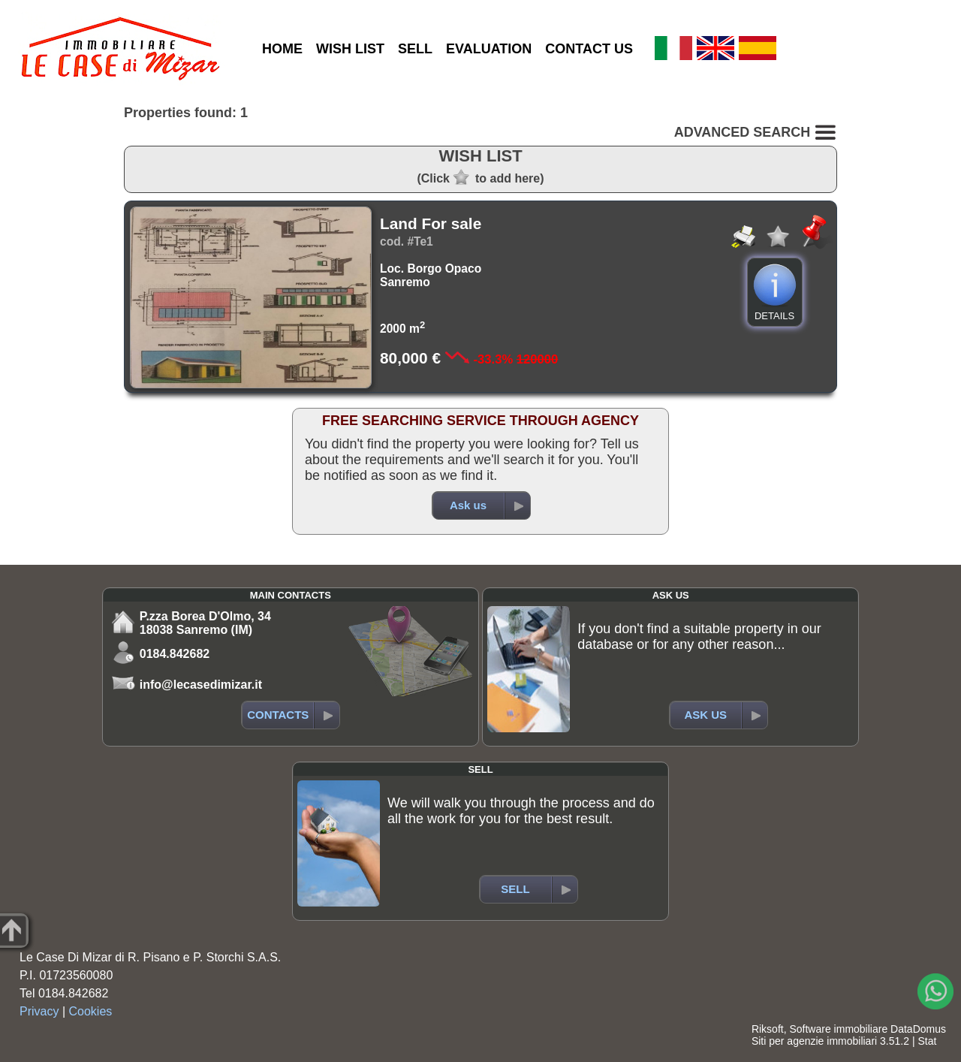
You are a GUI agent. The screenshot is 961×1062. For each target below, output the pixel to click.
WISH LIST (350, 48)
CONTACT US (589, 48)
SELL (415, 48)
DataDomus (918, 1029)
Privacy (39, 1011)
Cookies (91, 1011)
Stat (926, 1041)
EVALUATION (489, 48)
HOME (282, 48)
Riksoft (768, 1029)
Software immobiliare (838, 1029)
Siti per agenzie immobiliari (814, 1041)
